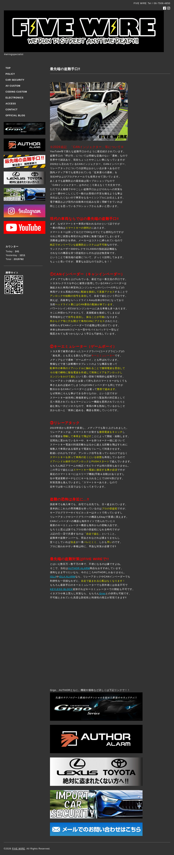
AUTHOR (74, 568)
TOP (8, 68)
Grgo (102, 593)
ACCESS (11, 103)
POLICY (10, 74)
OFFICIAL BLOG (15, 115)
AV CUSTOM (13, 86)
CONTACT (12, 109)
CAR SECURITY (15, 80)
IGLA (53, 576)
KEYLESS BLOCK (61, 589)
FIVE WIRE (18, 848)
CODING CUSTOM (16, 91)
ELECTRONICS (15, 97)
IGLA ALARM (67, 576)
